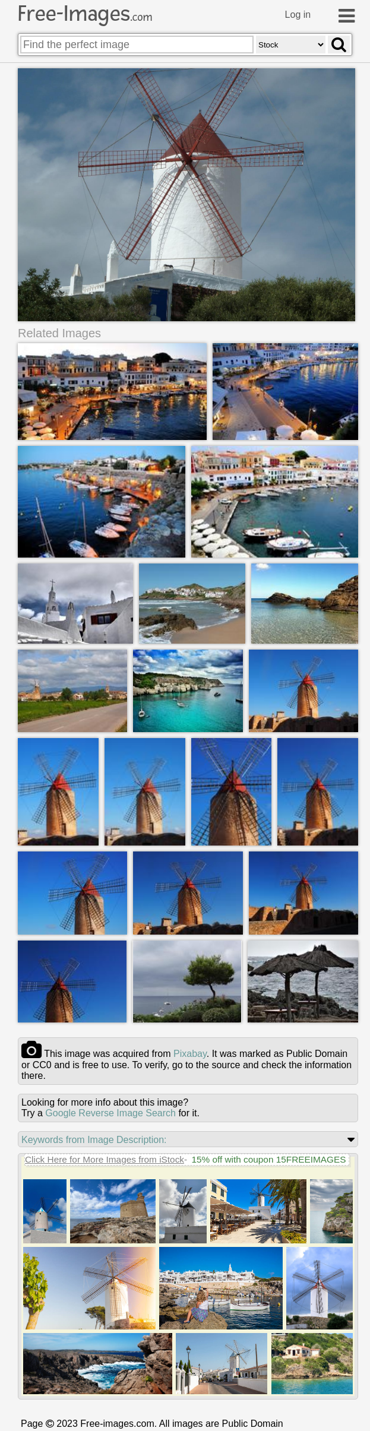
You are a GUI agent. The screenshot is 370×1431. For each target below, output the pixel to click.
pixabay (190, 1054)
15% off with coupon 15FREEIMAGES (268, 1159)
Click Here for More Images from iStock (104, 1159)
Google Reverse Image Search (110, 1113)
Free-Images (85, 13)
